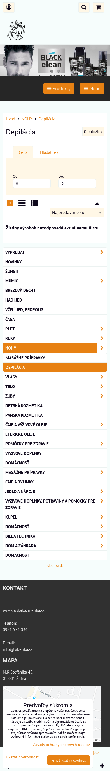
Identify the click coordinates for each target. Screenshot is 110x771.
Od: (32, 181)
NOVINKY (13, 261)
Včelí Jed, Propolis (24, 309)
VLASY (56, 377)
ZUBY (56, 396)
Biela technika (56, 536)
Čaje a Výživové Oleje (56, 424)
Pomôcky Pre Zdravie (56, 443)
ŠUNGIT (12, 271)
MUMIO (56, 281)
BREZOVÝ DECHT (20, 290)
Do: (77, 181)
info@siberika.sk (17, 649)
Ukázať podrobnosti (23, 757)
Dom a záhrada (56, 545)
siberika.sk (55, 565)
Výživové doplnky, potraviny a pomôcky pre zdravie (56, 504)
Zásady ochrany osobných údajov (61, 744)
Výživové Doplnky (23, 453)
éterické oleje (20, 434)
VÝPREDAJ (56, 252)
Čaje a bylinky (19, 482)
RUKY (56, 338)
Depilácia (15, 367)
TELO (56, 386)
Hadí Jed (13, 300)
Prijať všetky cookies (68, 760)
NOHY (56, 348)
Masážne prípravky (25, 358)
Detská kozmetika (24, 405)
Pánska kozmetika (24, 415)
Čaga (10, 319)
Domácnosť (17, 463)
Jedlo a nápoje (56, 491)
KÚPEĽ (56, 517)
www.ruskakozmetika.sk (24, 610)
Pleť (56, 329)
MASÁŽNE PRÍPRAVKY (56, 472)
